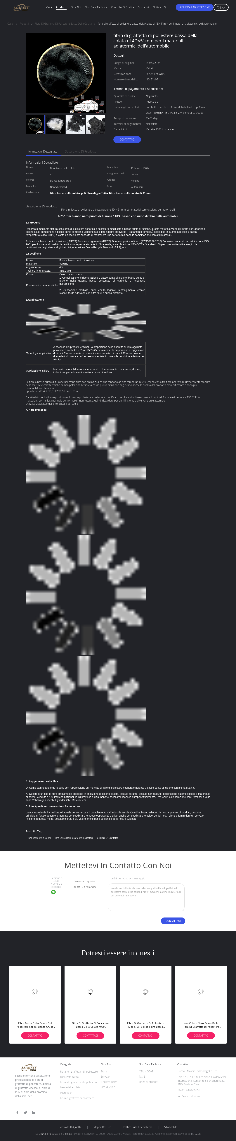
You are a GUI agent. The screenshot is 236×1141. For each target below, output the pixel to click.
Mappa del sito (102, 1127)
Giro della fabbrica (96, 7)
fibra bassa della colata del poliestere (73, 837)
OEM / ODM (146, 1071)
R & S (142, 1076)
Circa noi (76, 7)
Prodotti (61, 7)
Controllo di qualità (122, 7)
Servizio (105, 1076)
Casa (49, 7)
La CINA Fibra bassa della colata (53, 1133)
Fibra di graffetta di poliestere (77, 1098)
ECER (197, 1133)
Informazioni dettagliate (42, 151)
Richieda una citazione (194, 7)
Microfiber (66, 1092)
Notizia (157, 7)
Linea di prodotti (148, 1082)
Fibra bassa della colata (39, 837)
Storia (104, 1071)
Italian (221, 7)
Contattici (143, 7)
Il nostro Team (109, 1082)
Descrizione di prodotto (80, 151)
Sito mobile (170, 1127)
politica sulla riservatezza (137, 1127)
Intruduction (108, 1087)
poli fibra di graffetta (107, 837)
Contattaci (127, 139)
